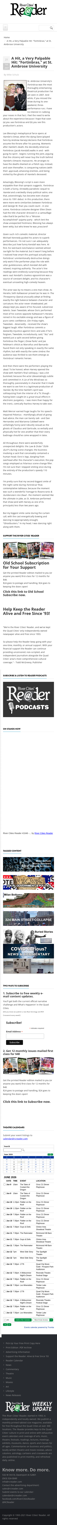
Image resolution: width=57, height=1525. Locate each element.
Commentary (12, 1369)
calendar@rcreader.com (15, 1138)
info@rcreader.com (12, 1481)
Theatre (10, 1373)
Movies (9, 1382)
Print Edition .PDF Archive (19, 1347)
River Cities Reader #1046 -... (17, 833)
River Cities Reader (44, 833)
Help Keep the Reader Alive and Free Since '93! (26, 611)
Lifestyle (10, 1390)
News (8, 1364)
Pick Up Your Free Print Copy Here (23, 1343)
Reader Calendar (14, 1360)
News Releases (13, 1395)
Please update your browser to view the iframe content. (28, 1148)
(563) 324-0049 (9, 1478)
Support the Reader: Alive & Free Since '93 (27, 1356)
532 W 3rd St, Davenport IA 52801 (19, 1474)
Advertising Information (18, 1351)
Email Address (14, 1031)
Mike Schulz (13, 74)
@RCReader (8, 1502)
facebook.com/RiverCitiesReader (18, 1498)
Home (7, 37)
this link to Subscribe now (30, 1102)
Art (7, 1386)
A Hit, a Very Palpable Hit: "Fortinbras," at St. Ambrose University (31, 62)
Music (9, 1377)
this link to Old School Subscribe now (23, 593)
